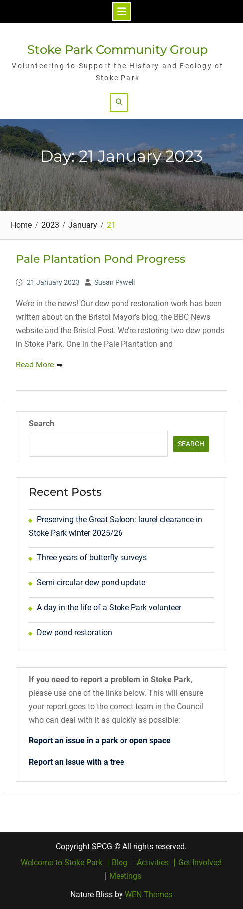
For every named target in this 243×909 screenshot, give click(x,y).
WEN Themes (148, 894)
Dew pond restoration (74, 632)
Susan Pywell (114, 282)
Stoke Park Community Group (117, 49)
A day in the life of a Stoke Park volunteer (109, 607)
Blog (119, 863)
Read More (35, 364)
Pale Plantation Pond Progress (100, 259)
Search (41, 423)
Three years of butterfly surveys (92, 557)
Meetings (125, 876)
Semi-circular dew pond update (91, 582)
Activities (153, 863)
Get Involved (200, 863)
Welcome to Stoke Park (61, 863)
